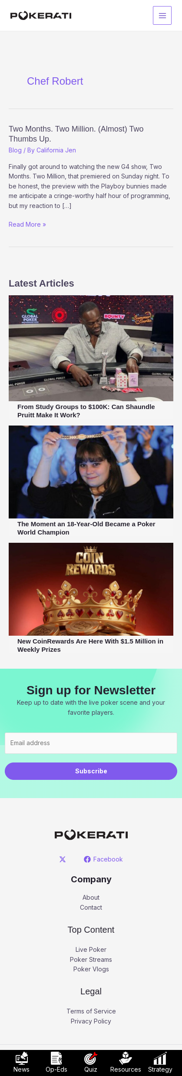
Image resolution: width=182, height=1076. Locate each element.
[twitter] (63, 859)
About (91, 897)
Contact (91, 907)
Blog (15, 150)
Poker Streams (91, 959)
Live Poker (91, 949)
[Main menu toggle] (162, 15)
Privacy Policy (91, 1021)
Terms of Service (91, 1011)
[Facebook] (104, 859)
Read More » (27, 224)
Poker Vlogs (91, 969)
